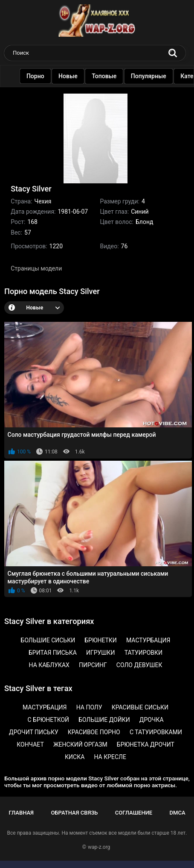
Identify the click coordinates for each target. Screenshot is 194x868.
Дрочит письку (33, 732)
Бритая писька (53, 652)
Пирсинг (93, 665)
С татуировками (156, 732)
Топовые (105, 76)
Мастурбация (148, 640)
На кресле (110, 756)
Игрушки (100, 652)
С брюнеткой (48, 719)
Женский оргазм (80, 744)
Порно (37, 76)
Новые (69, 76)
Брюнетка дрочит (145, 744)
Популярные (150, 76)
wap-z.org (99, 847)
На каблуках (49, 665)
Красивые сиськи (140, 707)
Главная (21, 812)
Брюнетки (100, 640)
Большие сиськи (48, 640)
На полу (89, 707)
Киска (74, 756)
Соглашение (133, 812)
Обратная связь (74, 812)
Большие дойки (104, 719)
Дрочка (151, 719)
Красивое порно (94, 732)
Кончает (30, 744)
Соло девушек (139, 665)
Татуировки (143, 652)
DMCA (177, 812)
